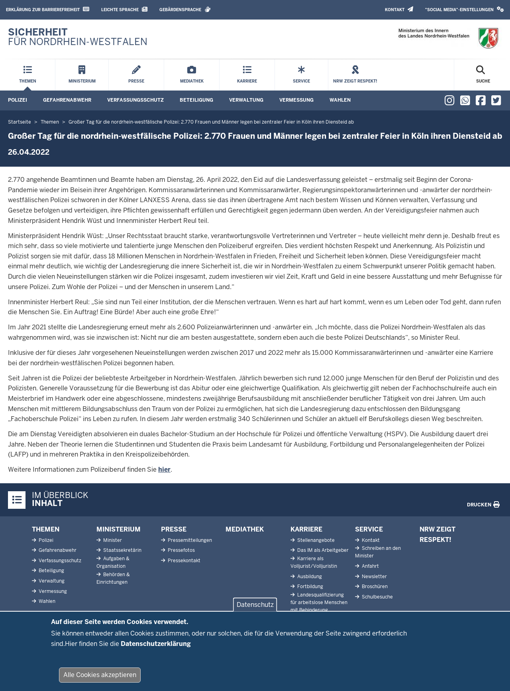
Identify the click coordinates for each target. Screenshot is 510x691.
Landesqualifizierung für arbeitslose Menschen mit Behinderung (318, 602)
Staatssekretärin (121, 550)
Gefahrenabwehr (67, 100)
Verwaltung (246, 100)
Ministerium (118, 529)
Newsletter (374, 576)
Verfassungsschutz (135, 100)
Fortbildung (309, 586)
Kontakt (399, 9)
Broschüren (374, 586)
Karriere (306, 529)
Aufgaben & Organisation (112, 562)
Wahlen (340, 100)
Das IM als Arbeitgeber (322, 550)
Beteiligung (196, 100)
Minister (112, 540)
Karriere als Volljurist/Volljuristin (313, 562)
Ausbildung (309, 576)
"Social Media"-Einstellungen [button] (464, 9)
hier (164, 469)
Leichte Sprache (124, 9)
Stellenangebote (315, 540)
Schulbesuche (377, 597)
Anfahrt (370, 566)
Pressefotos (181, 550)
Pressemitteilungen (189, 540)
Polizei (17, 100)
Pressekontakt (183, 560)
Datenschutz (255, 610)
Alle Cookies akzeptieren (99, 681)
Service (369, 529)
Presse (173, 529)
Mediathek (245, 529)
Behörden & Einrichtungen (113, 578)
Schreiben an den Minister (378, 552)
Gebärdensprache (185, 9)
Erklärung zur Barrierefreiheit (47, 9)
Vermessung (296, 100)
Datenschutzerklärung (156, 649)
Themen (45, 529)
